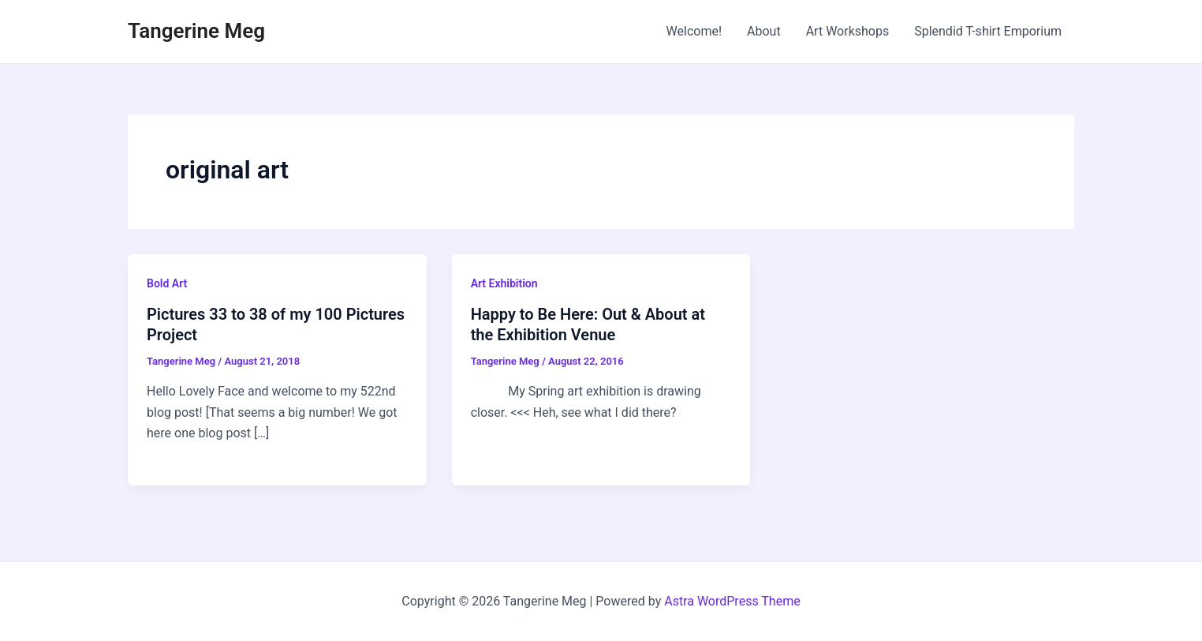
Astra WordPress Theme (732, 601)
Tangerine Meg (196, 31)
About (764, 31)
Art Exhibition (504, 283)
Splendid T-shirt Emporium (988, 31)
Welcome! (694, 31)
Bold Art (167, 283)
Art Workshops (848, 31)
